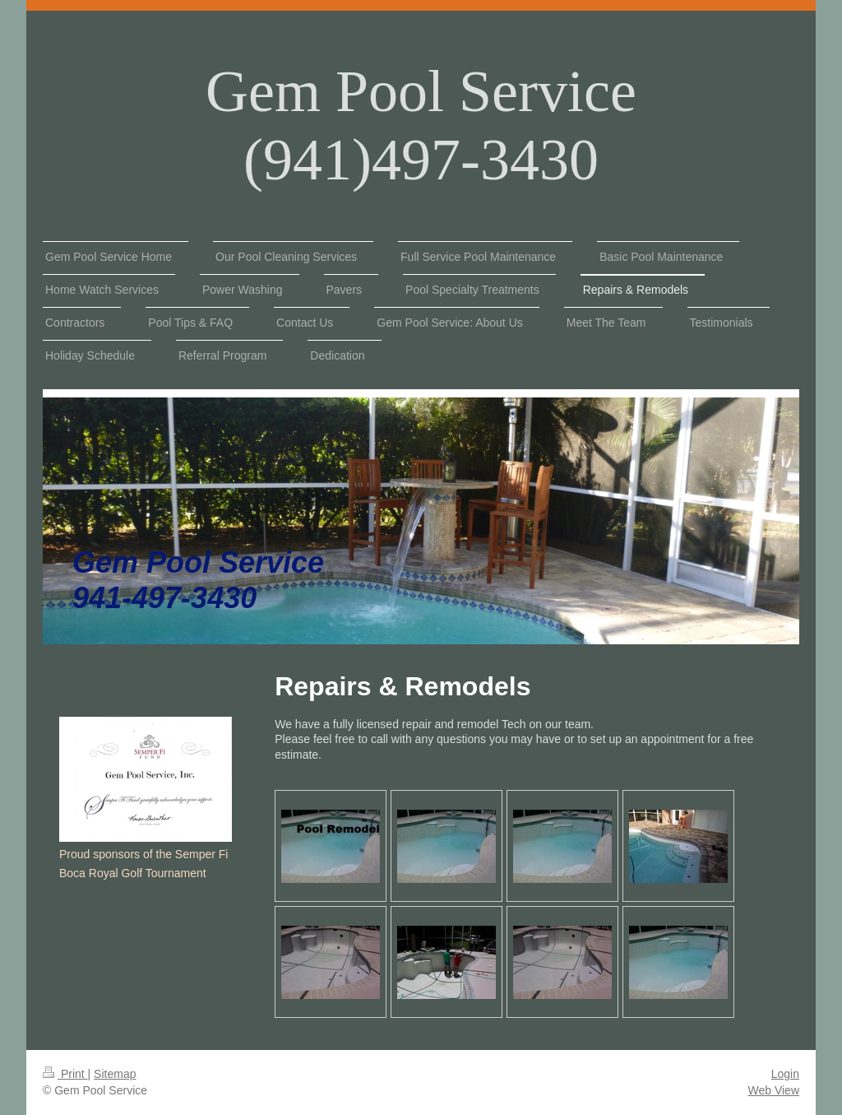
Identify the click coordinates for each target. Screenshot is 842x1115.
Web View (773, 1090)
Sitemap (115, 1073)
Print (65, 1073)
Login (785, 1073)
